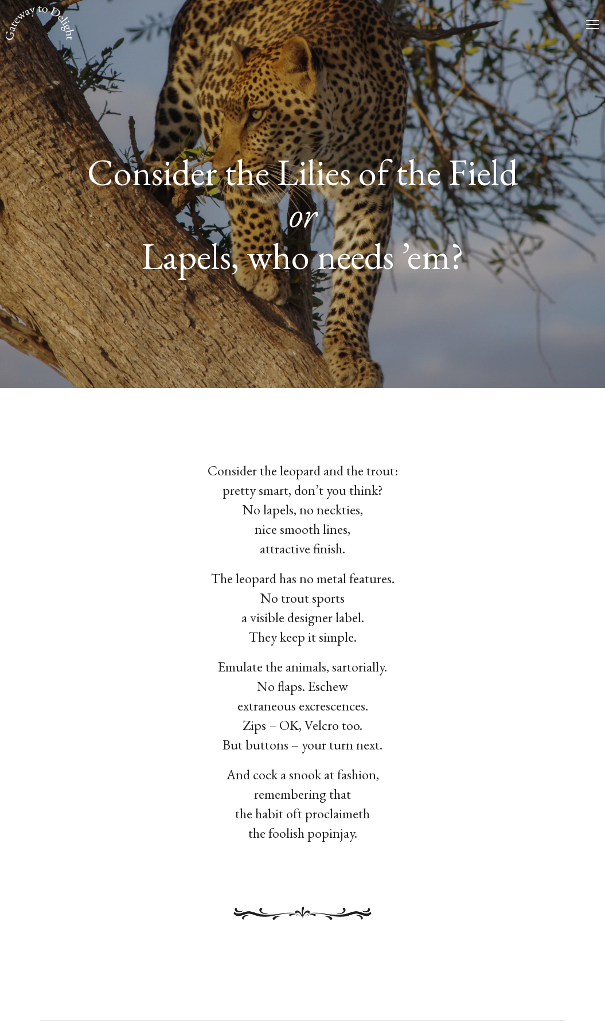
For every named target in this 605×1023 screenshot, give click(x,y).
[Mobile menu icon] (592, 25)
